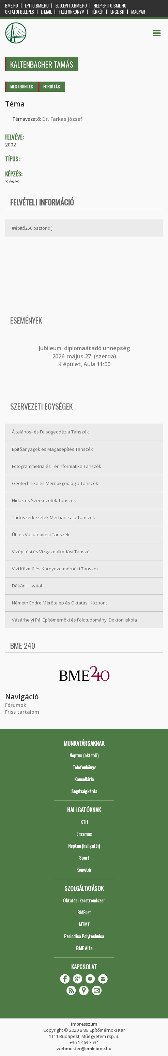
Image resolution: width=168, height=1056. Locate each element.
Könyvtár (84, 869)
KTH (84, 821)
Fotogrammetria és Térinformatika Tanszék (56, 466)
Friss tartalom (22, 712)
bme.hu (11, 5)
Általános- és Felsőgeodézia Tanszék (50, 432)
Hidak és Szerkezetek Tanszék (44, 500)
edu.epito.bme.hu (71, 5)
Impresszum (84, 1024)
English (117, 12)
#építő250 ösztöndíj (32, 228)
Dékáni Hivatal (27, 586)
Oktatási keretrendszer (84, 900)
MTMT (84, 924)
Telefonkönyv (71, 12)
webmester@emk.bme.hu (84, 1048)
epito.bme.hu (37, 5)
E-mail (46, 12)
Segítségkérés (84, 791)
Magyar (138, 12)
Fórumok (15, 705)
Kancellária (84, 779)
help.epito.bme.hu (110, 5)
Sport (84, 857)
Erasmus (84, 833)
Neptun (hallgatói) (84, 845)
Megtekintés (21, 86)
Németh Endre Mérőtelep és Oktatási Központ (59, 603)
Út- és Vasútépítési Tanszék (41, 534)
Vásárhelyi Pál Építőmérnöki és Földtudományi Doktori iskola (74, 620)
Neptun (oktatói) (84, 755)
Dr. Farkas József (62, 119)
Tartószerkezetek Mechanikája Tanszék (53, 517)
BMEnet (84, 912)
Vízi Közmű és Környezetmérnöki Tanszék (55, 569)
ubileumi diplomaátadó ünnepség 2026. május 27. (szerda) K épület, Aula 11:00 (85, 356)
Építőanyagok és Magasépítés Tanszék (52, 449)
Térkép (97, 12)
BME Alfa (84, 948)
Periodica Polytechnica (84, 936)
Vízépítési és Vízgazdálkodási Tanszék (52, 551)
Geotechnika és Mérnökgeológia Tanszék (55, 483)
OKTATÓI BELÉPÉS (19, 12)
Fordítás (51, 86)
